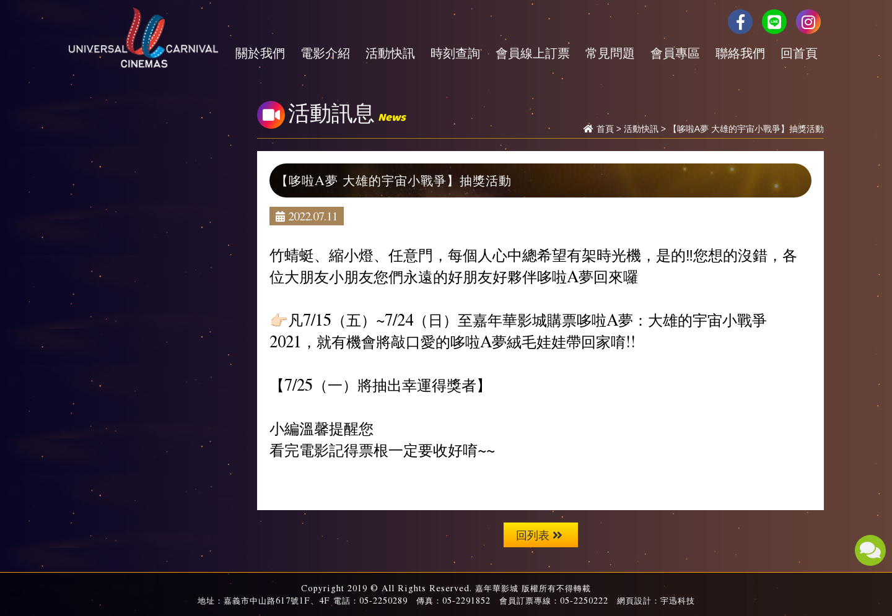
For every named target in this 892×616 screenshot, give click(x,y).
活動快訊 (390, 53)
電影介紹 (325, 53)
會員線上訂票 (533, 53)
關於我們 (260, 53)
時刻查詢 (455, 53)
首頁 (605, 129)
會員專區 (675, 53)
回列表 (539, 535)
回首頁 (799, 53)
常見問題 (610, 53)
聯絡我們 (740, 53)
